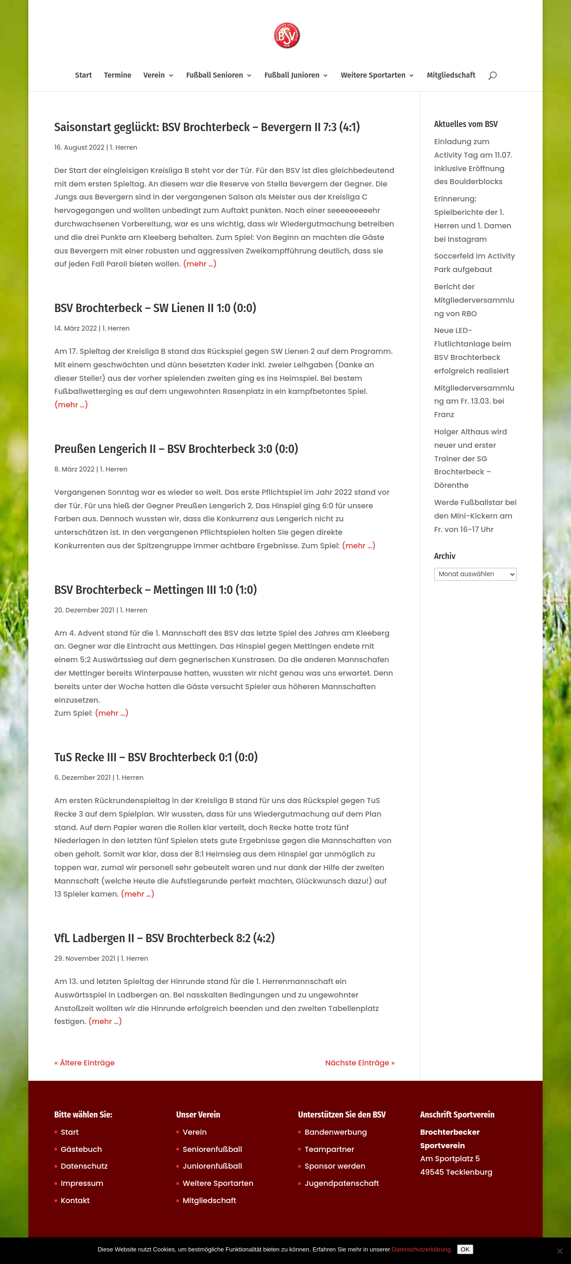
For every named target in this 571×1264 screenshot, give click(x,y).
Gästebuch (81, 1149)
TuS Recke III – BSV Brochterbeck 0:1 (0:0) (156, 757)
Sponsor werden (335, 1166)
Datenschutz (84, 1166)
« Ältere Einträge (84, 1063)
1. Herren (123, 147)
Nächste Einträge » (360, 1063)
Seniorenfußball (212, 1149)
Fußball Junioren (292, 76)
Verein (154, 76)
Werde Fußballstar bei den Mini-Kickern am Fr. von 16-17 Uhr (475, 516)
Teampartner (329, 1149)
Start (83, 76)
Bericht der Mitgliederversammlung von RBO (474, 300)
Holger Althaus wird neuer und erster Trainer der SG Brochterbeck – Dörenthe (470, 458)
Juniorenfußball (212, 1166)
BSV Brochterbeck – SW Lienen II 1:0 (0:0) (155, 308)
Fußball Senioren (214, 76)
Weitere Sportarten (373, 76)
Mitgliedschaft (451, 76)
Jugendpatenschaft (342, 1183)
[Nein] (559, 1251)
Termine (118, 76)
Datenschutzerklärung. (422, 1249)
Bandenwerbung (336, 1132)
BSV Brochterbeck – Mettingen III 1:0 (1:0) (155, 590)
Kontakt (75, 1200)
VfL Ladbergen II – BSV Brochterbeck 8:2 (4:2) (164, 938)
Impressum (82, 1183)
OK (465, 1249)
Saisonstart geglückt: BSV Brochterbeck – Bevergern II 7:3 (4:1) (207, 127)
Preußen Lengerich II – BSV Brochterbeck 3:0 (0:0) (176, 449)
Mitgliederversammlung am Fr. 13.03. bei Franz (474, 401)
